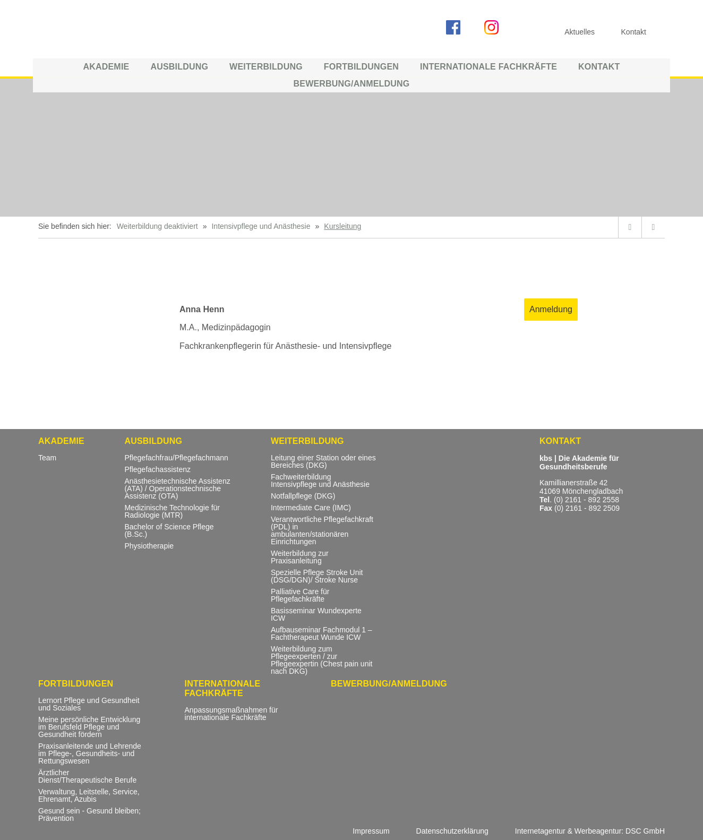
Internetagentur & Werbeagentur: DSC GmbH (590, 831)
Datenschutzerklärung (452, 831)
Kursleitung (342, 226)
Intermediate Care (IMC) (311, 508)
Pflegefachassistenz (157, 470)
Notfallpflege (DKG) (303, 496)
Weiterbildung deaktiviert (157, 226)
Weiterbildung (266, 66)
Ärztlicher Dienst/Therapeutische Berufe (87, 776)
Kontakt (599, 66)
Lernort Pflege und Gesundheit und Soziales (89, 704)
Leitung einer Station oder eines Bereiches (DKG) (323, 461)
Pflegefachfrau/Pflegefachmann (176, 458)
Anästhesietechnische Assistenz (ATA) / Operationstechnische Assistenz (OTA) (177, 488)
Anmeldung (550, 309)
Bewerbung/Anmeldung (352, 83)
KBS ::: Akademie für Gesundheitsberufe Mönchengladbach (118, 30)
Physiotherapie (149, 546)
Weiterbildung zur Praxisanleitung (300, 557)
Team (47, 458)
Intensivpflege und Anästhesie (260, 226)
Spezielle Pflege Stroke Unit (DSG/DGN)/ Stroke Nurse (317, 576)
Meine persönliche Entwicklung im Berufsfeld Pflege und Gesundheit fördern (89, 727)
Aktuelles (579, 32)
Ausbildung (179, 66)
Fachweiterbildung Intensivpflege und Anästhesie (320, 480)
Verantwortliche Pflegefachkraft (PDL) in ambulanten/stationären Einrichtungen (322, 531)
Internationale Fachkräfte (488, 66)
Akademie (106, 66)
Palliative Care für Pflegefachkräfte (300, 595)
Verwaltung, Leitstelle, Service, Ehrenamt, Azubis (89, 795)
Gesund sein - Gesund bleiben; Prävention (89, 814)
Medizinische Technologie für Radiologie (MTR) (172, 511)
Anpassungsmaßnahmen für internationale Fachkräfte (231, 714)
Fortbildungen (361, 66)
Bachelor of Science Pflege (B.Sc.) (168, 530)
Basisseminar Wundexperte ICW (316, 614)
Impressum (371, 831)
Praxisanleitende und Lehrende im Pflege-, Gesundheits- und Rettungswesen (89, 753)
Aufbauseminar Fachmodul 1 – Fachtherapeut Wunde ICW (321, 633)
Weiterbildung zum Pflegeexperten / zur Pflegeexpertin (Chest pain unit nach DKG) (321, 660)
